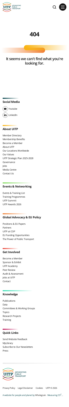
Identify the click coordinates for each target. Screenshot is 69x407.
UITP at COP (9, 231)
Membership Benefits (14, 139)
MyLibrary (8, 343)
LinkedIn (12, 115)
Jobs (5, 165)
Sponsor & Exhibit (12, 262)
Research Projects (12, 316)
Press (5, 350)
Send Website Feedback (15, 339)
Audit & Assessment (13, 273)
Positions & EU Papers (14, 223)
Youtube (12, 108)
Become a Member (12, 143)
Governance (9, 162)
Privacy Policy (9, 388)
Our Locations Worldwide (16, 150)
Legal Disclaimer (25, 388)
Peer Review (9, 269)
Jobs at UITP (9, 277)
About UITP (8, 146)
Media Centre (9, 169)
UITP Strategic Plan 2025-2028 (18, 158)
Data (5, 304)
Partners (7, 227)
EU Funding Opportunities (16, 235)
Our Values (8, 154)
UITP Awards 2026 (12, 204)
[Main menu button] (62, 7)
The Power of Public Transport (18, 239)
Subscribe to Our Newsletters (18, 346)
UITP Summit (9, 200)
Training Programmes (14, 196)
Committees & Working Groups (19, 308)
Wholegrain (40, 395)
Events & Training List (14, 193)
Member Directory (12, 135)
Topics (6, 312)
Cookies (39, 388)
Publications (9, 300)
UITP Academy (10, 266)
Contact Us (8, 173)
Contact (6, 281)
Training (7, 319)
